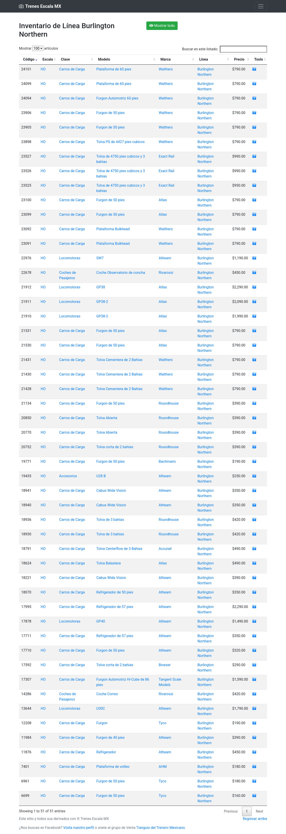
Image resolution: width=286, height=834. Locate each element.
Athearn (165, 258)
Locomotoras (69, 258)
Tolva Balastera (108, 563)
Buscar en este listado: (224, 49)
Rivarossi (166, 272)
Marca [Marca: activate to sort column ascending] (165, 59)
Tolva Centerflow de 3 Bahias (119, 549)
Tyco (162, 723)
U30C (100, 708)
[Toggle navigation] (260, 6)
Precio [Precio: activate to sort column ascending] (239, 59)
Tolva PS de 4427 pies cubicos (120, 142)
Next (259, 811)
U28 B (101, 476)
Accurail (165, 549)
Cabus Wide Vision (111, 490)
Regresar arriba (255, 819)
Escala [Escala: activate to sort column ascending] (47, 59)
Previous (231, 811)
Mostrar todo (162, 25)
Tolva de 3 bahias (110, 519)
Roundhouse (169, 403)
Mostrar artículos (38, 48)
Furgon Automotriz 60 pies (117, 98)
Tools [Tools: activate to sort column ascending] (258, 59)
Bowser (164, 665)
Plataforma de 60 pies (113, 69)
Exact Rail (166, 156)
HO (43, 69)
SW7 (100, 258)
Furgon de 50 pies (110, 113)
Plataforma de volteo (112, 766)
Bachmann (167, 461)
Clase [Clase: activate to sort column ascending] (65, 59)
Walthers (166, 69)
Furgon (101, 723)
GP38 (100, 287)
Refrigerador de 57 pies (114, 607)
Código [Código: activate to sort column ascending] (28, 59)
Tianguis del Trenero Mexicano (160, 828)
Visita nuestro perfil (78, 828)
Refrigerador (106, 752)
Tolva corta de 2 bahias (114, 447)
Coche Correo (107, 694)
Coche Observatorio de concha (120, 272)
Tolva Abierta (106, 418)
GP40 (100, 621)
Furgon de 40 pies (110, 737)
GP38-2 (102, 302)
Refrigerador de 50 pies (114, 592)
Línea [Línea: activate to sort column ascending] (203, 59)
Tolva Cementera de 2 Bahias (119, 360)
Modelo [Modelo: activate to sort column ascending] (104, 59)
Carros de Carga (72, 69)
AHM (163, 766)
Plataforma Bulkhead (113, 229)
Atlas (163, 200)
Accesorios (68, 476)
